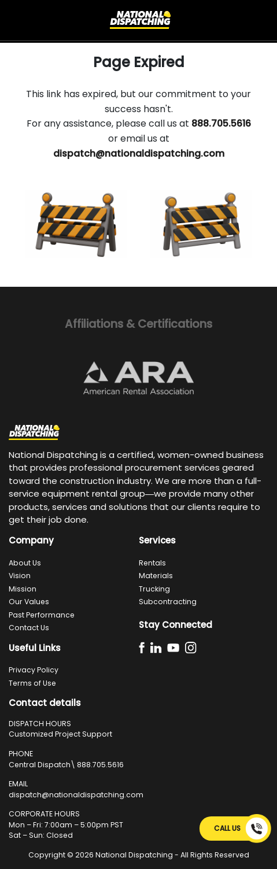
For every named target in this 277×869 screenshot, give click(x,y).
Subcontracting (168, 602)
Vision (20, 575)
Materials (156, 575)
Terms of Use (32, 683)
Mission (22, 589)
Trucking (154, 589)
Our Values (29, 602)
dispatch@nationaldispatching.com (76, 795)
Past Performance (42, 615)
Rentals (152, 563)
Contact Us (29, 628)
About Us (25, 563)
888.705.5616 (100, 765)
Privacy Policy (33, 670)
